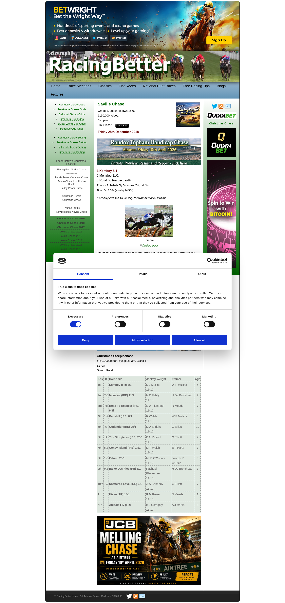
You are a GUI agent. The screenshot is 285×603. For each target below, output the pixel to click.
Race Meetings (79, 86)
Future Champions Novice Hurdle (72, 183)
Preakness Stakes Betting (71, 142)
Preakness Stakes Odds (71, 109)
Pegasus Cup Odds (72, 128)
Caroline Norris (150, 245)
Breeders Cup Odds (72, 119)
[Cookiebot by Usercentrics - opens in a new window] (210, 261)
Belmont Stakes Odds (72, 114)
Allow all (199, 340)
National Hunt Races (159, 86)
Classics (105, 86)
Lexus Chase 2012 (71, 248)
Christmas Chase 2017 (71, 227)
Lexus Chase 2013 (71, 244)
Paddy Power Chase (72, 188)
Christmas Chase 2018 (71, 222)
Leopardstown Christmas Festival (71, 162)
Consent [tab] (83, 274)
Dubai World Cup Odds (72, 123)
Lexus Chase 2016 (71, 231)
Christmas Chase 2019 (71, 218)
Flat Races (127, 86)
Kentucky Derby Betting (72, 137)
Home (55, 86)
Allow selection (142, 340)
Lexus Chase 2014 (71, 240)
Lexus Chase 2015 (71, 235)
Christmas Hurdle (71, 196)
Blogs (221, 86)
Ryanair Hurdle (72, 208)
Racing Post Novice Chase (71, 169)
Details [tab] (142, 274)
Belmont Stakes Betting (72, 147)
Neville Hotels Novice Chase (71, 211)
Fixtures (57, 94)
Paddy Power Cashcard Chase (71, 177)
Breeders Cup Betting (72, 152)
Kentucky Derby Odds (72, 104)
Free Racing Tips (196, 86)
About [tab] (202, 274)
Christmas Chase (71, 200)
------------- (71, 173)
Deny (85, 340)
